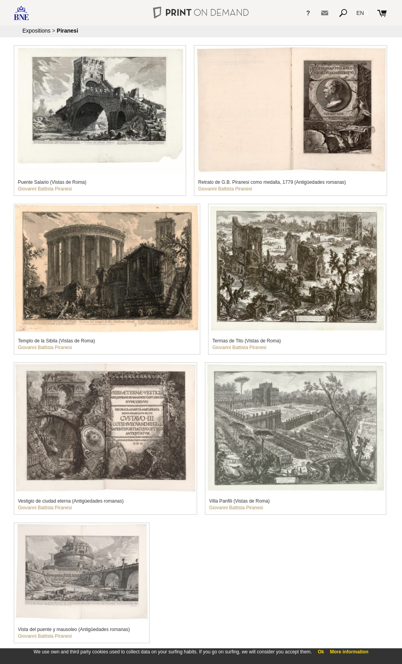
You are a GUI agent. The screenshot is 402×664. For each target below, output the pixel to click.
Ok (321, 652)
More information (349, 652)
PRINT (201, 12)
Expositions (36, 30)
